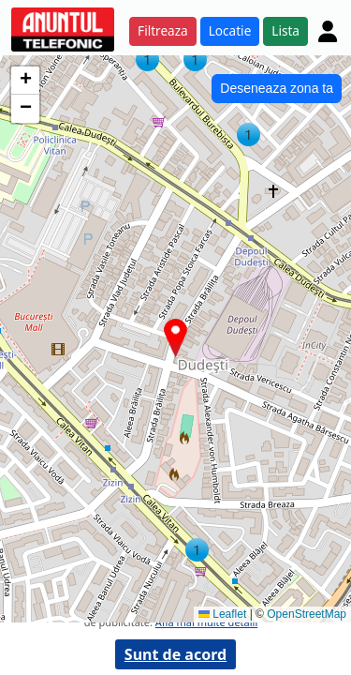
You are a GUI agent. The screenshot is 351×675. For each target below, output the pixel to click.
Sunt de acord (175, 654)
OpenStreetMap (306, 614)
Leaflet (222, 614)
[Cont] (328, 31)
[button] (197, 550)
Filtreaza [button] (163, 30)
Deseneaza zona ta (276, 88)
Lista (285, 30)
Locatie (230, 30)
